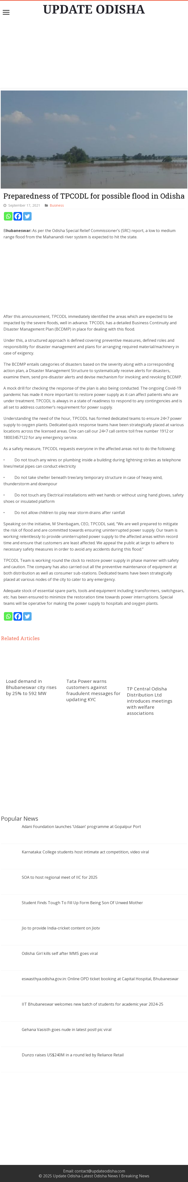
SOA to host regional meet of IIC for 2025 (59, 877)
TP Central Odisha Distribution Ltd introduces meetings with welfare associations (149, 701)
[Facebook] (17, 216)
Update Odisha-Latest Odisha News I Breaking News (101, 1176)
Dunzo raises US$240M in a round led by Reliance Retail (73, 1055)
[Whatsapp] (8, 216)
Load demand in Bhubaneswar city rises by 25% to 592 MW (31, 687)
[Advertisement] (94, 54)
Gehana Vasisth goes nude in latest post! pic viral (66, 1029)
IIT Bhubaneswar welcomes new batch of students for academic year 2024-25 (92, 1004)
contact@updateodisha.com (100, 1171)
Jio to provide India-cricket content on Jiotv (61, 928)
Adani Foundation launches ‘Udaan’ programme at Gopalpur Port (81, 826)
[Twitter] (27, 216)
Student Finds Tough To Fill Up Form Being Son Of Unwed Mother (82, 902)
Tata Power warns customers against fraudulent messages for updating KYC (93, 690)
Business (57, 205)
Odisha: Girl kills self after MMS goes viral (60, 953)
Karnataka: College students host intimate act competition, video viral (85, 852)
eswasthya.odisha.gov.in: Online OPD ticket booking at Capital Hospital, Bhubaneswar (100, 978)
